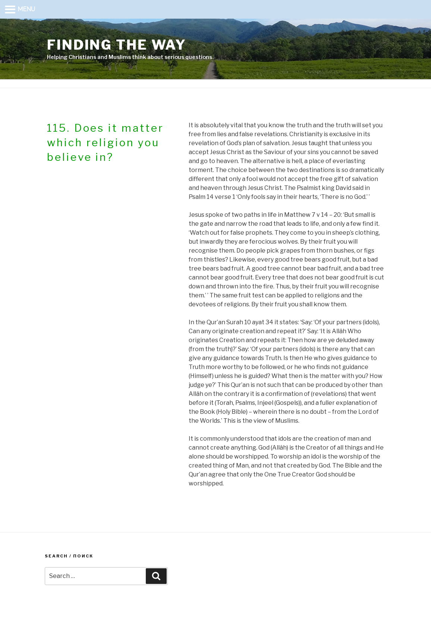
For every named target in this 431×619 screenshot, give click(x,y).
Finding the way (116, 45)
